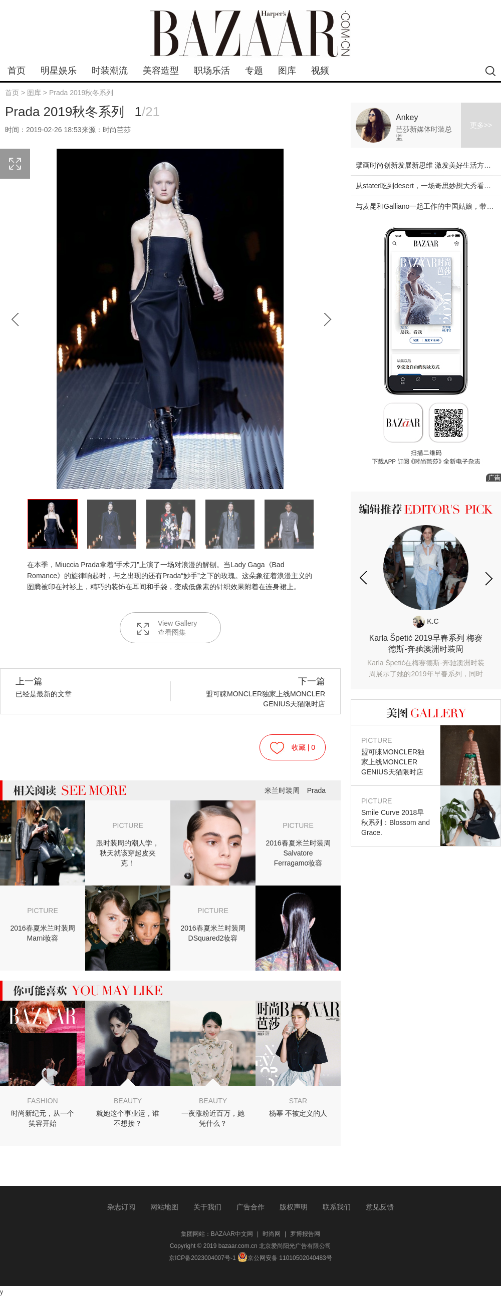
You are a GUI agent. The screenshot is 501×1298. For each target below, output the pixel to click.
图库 (287, 71)
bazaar (250, 34)
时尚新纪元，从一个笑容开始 (42, 1118)
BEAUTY (128, 1101)
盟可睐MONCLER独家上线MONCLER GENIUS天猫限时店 (257, 692)
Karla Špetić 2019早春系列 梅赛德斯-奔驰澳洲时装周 (426, 656)
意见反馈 (380, 1207)
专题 (254, 71)
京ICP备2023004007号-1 (202, 1257)
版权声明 (294, 1207)
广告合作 (250, 1207)
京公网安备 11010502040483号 (284, 1257)
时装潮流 (110, 71)
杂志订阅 (121, 1207)
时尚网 (272, 1233)
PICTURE (127, 825)
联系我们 (337, 1207)
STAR (298, 1101)
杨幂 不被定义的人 (298, 1113)
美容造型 (161, 71)
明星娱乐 (59, 71)
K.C (425, 621)
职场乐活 (212, 71)
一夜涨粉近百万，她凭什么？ (212, 1118)
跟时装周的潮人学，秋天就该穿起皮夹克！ (127, 853)
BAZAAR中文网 (232, 1233)
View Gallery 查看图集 (166, 627)
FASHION (42, 1101)
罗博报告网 (305, 1233)
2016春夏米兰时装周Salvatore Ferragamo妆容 (298, 853)
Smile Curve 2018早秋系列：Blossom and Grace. (395, 816)
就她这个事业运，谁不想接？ (127, 1118)
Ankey (407, 117)
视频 (320, 71)
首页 (17, 71)
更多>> (481, 125)
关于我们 (207, 1207)
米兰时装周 (282, 790)
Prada (316, 790)
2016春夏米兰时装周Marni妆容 (42, 933)
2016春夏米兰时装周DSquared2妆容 (212, 933)
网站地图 (164, 1207)
